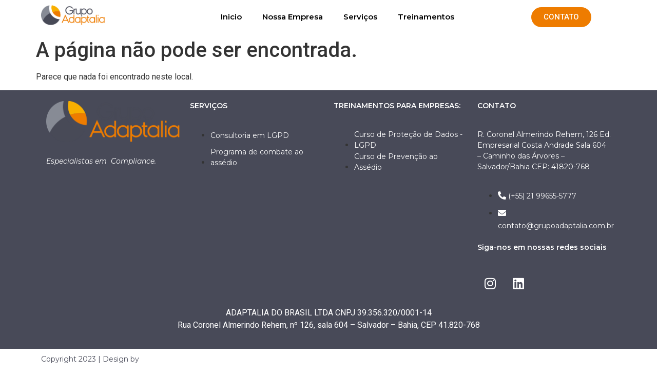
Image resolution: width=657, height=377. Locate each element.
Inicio (231, 17)
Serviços (360, 17)
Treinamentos (426, 17)
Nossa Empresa (292, 17)
